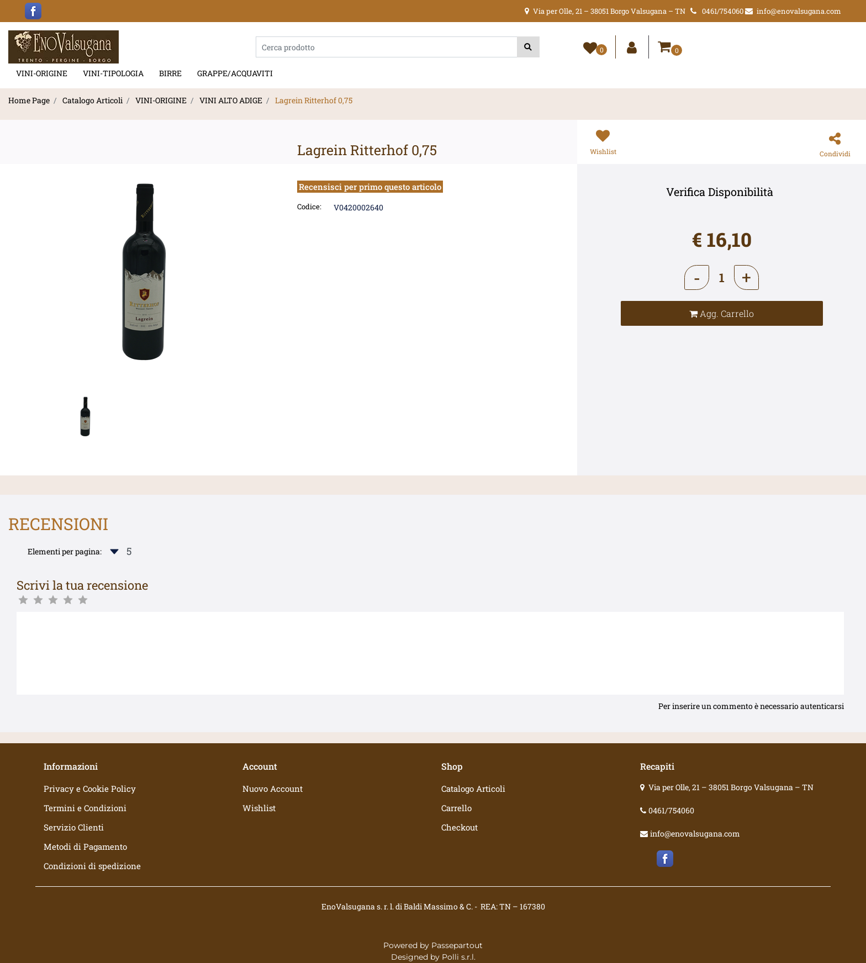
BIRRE (170, 73)
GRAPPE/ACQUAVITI (235, 73)
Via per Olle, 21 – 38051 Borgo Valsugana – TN (731, 787)
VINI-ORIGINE (41, 73)
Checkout (459, 827)
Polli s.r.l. (459, 957)
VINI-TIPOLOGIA (113, 73)
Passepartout (457, 945)
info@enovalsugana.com (695, 833)
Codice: (309, 206)
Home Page (29, 100)
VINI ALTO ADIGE (230, 100)
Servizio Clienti (74, 827)
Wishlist (259, 807)
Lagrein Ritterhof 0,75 (313, 100)
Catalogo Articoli (92, 100)
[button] (528, 46)
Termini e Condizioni (85, 807)
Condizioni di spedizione (92, 865)
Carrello (456, 807)
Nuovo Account (272, 788)
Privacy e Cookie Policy (90, 788)
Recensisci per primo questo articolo (370, 186)
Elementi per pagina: (65, 551)
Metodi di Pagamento (85, 846)
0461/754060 (671, 810)
